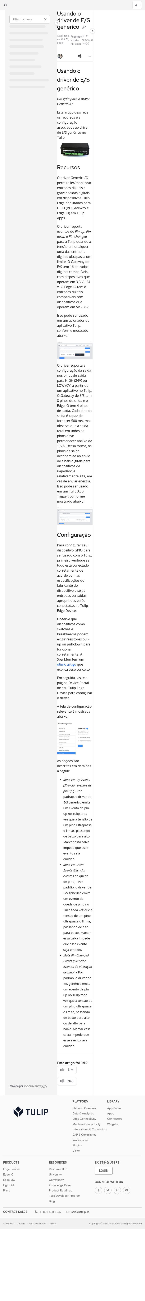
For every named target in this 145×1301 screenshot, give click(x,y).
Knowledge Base (60, 1185)
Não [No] (66, 1081)
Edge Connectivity (84, 1118)
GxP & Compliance (84, 1134)
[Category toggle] (57, 22)
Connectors (114, 1118)
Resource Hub (58, 1169)
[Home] (5, 5)
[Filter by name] (29, 19)
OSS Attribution (37, 1223)
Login (103, 1170)
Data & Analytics (83, 1113)
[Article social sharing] (79, 56)
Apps (110, 1113)
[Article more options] (89, 56)
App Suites (114, 1108)
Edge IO (8, 1174)
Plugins (77, 1145)
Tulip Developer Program (64, 1195)
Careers (21, 1223)
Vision (77, 1150)
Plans (6, 1190)
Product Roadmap (60, 1190)
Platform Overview (84, 1108)
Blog (52, 1201)
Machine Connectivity (87, 1124)
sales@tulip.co (78, 1211)
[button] (137, 5)
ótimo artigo (66, 664)
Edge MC (9, 1179)
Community (56, 1179)
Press (53, 1223)
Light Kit (8, 1185)
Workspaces (80, 1140)
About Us (8, 1223)
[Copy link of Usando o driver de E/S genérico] (83, 27)
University (55, 1174)
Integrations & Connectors (90, 1129)
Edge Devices (11, 1169)
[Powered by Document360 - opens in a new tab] (28, 1086)
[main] (75, 552)
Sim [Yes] (66, 1070)
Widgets (112, 1124)
